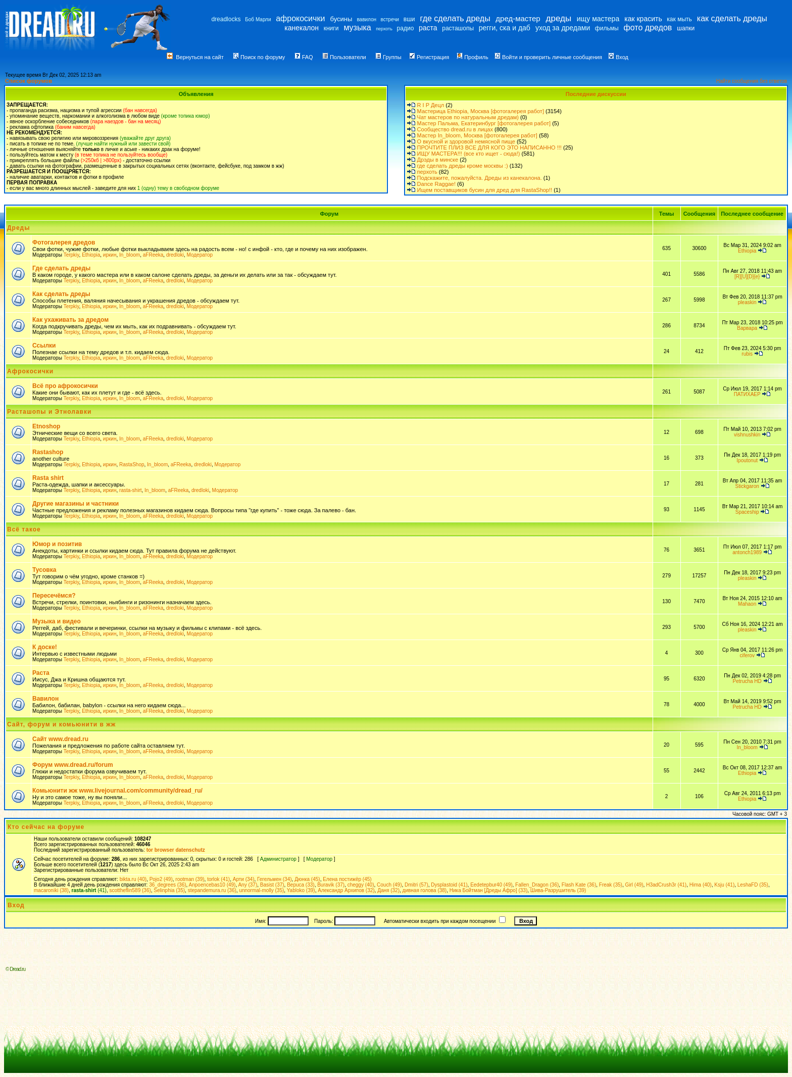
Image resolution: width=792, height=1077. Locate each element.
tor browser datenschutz (175, 850)
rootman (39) (189, 879)
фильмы (607, 28)
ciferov (746, 655)
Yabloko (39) (301, 890)
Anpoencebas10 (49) (212, 885)
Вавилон (45, 698)
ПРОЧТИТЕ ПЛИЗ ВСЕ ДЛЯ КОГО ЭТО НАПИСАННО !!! (489, 147)
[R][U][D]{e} (747, 276)
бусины (341, 19)
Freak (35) (610, 885)
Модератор (199, 255)
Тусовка (44, 569)
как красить (643, 19)
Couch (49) (389, 885)
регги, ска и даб (504, 28)
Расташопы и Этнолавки (49, 411)
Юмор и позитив (57, 544)
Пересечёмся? (54, 595)
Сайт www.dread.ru (60, 739)
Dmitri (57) (416, 885)
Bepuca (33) (300, 885)
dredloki (175, 255)
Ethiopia (91, 255)
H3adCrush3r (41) (666, 885)
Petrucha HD (747, 681)
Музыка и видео (56, 621)
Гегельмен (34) (274, 879)
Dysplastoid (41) (449, 885)
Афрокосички (30, 371)
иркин (110, 255)
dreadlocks (225, 19)
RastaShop (131, 464)
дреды (559, 18)
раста (428, 28)
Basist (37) (272, 885)
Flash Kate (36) (579, 885)
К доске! (44, 647)
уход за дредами (562, 28)
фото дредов (648, 27)
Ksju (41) (724, 885)
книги (331, 28)
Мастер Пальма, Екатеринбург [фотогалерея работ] (484, 123)
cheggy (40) (361, 885)
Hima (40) (700, 885)
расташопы (458, 28)
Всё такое (24, 529)
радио (405, 28)
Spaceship (747, 512)
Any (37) (247, 885)
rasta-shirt (130, 490)
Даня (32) (388, 890)
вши (409, 19)
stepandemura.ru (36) (212, 890)
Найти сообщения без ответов (751, 81)
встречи (390, 19)
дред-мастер (518, 18)
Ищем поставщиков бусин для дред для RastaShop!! (485, 190)
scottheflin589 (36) (130, 890)
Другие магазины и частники (75, 503)
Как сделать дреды (61, 294)
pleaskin (747, 302)
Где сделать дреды (61, 268)
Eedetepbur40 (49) (491, 885)
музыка (357, 27)
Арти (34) (244, 879)
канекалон (301, 28)
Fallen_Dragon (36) (537, 885)
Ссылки (44, 345)
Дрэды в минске (438, 160)
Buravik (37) (330, 885)
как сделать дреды (732, 18)
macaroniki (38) (51, 890)
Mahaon (747, 604)
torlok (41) (218, 879)
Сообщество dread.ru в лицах (455, 129)
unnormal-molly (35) (261, 890)
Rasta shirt (48, 477)
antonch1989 (747, 552)
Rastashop (47, 452)
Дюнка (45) (307, 879)
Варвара (747, 328)
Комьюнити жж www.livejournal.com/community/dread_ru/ (117, 790)
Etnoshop (46, 426)
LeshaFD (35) (752, 885)
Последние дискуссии (596, 94)
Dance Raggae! (436, 184)
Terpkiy (71, 255)
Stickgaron (747, 486)
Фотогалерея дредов (63, 242)
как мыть (679, 19)
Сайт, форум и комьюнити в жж (61, 724)
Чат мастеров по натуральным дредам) (468, 117)
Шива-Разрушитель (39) (558, 890)
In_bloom (129, 255)
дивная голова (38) (425, 890)
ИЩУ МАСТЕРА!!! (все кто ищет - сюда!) (468, 154)
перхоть (384, 28)
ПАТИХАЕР (747, 394)
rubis (747, 354)
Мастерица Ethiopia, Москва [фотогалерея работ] (480, 111)
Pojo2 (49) (161, 879)
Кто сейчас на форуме (46, 826)
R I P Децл (430, 105)
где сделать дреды (455, 18)
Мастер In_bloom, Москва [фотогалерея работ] (477, 135)
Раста (40, 672)
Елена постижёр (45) (347, 879)
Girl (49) (634, 885)
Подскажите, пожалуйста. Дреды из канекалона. (479, 178)
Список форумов (28, 81)
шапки (686, 28)
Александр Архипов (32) (346, 890)
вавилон (366, 19)
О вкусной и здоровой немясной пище (466, 141)
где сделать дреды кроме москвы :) (462, 166)
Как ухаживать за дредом (70, 319)
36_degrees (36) (167, 885)
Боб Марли (258, 19)
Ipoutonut (747, 460)
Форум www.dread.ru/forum (72, 764)
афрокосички (300, 18)
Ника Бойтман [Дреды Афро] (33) (489, 890)
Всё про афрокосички (65, 385)
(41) (88, 890)
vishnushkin (747, 434)
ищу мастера (598, 19)
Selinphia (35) (169, 890)
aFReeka (153, 255)
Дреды (18, 227)
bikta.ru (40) (133, 879)
